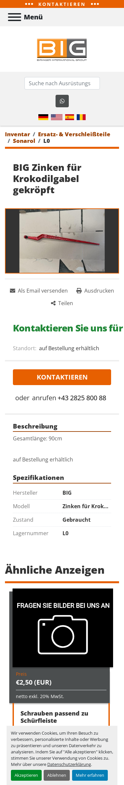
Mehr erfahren (90, 775)
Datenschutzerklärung (69, 764)
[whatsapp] (62, 101)
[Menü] (14, 17)
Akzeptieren (26, 775)
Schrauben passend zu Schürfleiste (54, 717)
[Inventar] (17, 134)
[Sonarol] (24, 140)
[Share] (62, 303)
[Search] (62, 83)
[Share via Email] (39, 290)
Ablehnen (56, 775)
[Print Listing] (95, 290)
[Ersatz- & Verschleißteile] (74, 134)
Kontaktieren (62, 377)
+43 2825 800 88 (82, 397)
